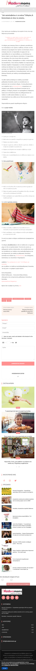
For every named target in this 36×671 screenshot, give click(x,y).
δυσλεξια (27, 298)
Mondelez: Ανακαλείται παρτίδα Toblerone (23, 508)
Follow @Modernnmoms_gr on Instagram (18, 584)
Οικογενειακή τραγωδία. (7, 310)
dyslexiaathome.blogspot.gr (9, 281)
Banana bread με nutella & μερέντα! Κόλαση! (27, 311)
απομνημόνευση (17, 86)
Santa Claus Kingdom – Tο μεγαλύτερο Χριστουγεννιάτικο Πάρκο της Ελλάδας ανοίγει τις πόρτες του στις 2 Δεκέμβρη (22, 525)
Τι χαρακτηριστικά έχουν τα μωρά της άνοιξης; (18, 411)
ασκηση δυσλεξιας (18, 298)
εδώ (20, 285)
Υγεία (9, 300)
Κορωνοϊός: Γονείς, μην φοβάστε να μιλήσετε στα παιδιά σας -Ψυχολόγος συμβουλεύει (18, 462)
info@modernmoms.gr (9, 641)
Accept (4, 668)
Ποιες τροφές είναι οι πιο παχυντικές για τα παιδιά (18, 436)
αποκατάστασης (20, 255)
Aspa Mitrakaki (7, 298)
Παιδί (4, 300)
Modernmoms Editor (20, 21)
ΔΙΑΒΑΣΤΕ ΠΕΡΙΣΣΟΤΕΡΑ (11, 665)
